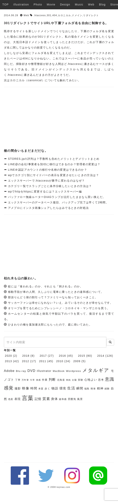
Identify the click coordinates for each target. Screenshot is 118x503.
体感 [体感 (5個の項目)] (38, 380)
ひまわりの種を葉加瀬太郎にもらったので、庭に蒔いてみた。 (50, 324)
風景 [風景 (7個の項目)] (80, 399)
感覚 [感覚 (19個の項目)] (8, 387)
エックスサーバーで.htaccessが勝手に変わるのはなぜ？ (46, 180)
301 (49, 15)
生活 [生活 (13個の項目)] (71, 388)
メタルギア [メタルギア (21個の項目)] (95, 370)
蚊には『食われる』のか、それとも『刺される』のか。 (45, 286)
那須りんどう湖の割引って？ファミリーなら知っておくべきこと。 (53, 297)
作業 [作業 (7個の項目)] (45, 379)
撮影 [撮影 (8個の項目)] (18, 388)
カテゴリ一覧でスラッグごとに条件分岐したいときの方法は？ (49, 186)
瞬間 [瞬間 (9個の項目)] (79, 388)
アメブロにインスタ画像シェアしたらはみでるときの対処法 (48, 207)
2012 (25, 361)
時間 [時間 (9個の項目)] (33, 388)
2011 (42, 361)
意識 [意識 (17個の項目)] (109, 379)
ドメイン (77, 15)
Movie (51, 4)
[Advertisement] (59, 118)
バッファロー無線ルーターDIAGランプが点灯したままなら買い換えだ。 (56, 197)
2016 (62, 355)
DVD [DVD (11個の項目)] (31, 371)
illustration (21, 4)
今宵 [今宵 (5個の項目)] (32, 380)
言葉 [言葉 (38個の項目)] (28, 398)
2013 (8, 361)
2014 (100, 355)
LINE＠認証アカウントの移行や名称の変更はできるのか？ (47, 169)
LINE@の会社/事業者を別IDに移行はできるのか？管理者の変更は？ (53, 164)
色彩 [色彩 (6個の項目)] (10, 399)
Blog (102, 4)
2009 (76, 361)
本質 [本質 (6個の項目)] (41, 388)
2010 (59, 361)
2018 (25, 355)
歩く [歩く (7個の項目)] (47, 388)
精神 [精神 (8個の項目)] (100, 388)
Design (65, 4)
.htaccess (39, 15)
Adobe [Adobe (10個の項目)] (9, 371)
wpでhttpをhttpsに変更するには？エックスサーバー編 (44, 191)
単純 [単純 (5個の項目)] (68, 380)
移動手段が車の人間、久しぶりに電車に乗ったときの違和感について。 (56, 291)
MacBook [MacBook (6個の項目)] (59, 371)
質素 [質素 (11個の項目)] (46, 399)
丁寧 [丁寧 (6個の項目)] (17, 380)
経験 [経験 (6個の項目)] (107, 388)
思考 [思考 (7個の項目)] (101, 379)
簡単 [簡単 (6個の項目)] (93, 388)
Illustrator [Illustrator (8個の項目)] (44, 370)
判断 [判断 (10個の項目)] (52, 379)
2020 (8, 355)
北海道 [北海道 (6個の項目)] (61, 380)
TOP (5, 4)
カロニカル (64, 15)
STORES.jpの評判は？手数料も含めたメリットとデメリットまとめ (53, 158)
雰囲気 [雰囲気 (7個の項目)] (72, 399)
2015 (81, 355)
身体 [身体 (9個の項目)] (54, 399)
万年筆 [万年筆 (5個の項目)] (25, 380)
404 (54, 15)
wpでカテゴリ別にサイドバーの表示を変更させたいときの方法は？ (53, 175)
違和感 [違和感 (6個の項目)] (63, 399)
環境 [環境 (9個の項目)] (62, 388)
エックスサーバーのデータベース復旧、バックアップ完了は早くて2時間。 (58, 202)
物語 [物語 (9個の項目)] (54, 388)
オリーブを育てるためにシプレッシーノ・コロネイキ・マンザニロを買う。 (59, 308)
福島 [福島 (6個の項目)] (87, 388)
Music (79, 4)
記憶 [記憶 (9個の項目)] (38, 399)
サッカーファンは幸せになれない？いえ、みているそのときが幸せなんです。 (60, 302)
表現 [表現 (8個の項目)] (17, 399)
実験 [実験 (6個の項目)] (80, 380)
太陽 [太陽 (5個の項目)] (74, 380)
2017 (43, 355)
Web (91, 4)
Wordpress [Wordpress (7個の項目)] (73, 371)
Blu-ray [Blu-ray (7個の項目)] (21, 371)
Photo (38, 4)
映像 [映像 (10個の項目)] (25, 388)
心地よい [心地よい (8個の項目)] (90, 379)
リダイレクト (91, 15)
